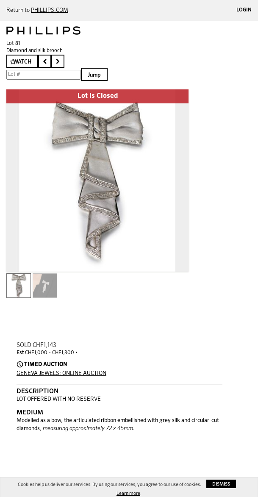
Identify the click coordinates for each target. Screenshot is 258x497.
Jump (94, 75)
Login (244, 10)
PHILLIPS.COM (49, 10)
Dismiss (221, 484)
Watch (22, 62)
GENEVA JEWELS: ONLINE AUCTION (61, 373)
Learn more (128, 493)
